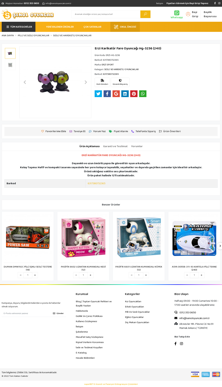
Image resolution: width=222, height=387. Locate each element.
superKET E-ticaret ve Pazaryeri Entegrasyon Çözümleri (111, 384)
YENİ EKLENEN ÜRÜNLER (60, 27)
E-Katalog (81, 353)
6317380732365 (96, 183)
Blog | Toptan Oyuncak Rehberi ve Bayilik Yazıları (94, 304)
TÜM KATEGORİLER (19, 27)
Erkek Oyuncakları (134, 307)
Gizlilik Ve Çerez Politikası (89, 316)
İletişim (159, 3)
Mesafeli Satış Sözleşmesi (89, 337)
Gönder (58, 313)
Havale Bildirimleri (85, 358)
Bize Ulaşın (181, 294)
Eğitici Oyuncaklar (134, 317)
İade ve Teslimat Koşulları (89, 348)
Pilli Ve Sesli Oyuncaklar (137, 312)
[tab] (89, 146)
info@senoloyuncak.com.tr (192, 318)
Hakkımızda (82, 311)
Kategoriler (132, 294)
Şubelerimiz (82, 332)
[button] (24, 82)
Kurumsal (82, 294)
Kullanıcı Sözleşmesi (86, 321)
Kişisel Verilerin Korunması (90, 342)
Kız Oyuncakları (133, 302)
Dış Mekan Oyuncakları (137, 322)
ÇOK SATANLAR (92, 27)
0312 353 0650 (185, 313)
